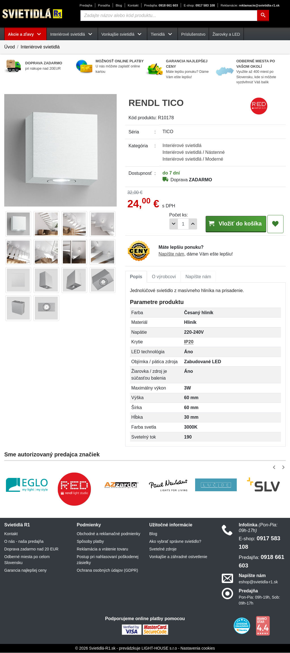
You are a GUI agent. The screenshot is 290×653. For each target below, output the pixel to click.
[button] (275, 467)
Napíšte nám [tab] (198, 277)
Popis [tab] (136, 277)
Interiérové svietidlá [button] (72, 34)
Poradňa (104, 5)
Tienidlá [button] (162, 34)
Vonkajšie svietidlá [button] (122, 34)
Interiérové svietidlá (40, 46)
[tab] (136, 277)
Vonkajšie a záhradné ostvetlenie (178, 557)
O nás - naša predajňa (24, 541)
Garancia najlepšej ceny (25, 570)
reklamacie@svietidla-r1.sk (250, 5)
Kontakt (133, 5)
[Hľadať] (263, 15)
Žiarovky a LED (226, 34)
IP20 (188, 342)
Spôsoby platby (90, 541)
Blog (119, 5)
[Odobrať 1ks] (165, 223)
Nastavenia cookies (197, 648)
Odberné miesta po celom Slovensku (27, 560)
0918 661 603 (161, 5)
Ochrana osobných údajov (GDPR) (107, 570)
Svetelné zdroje (163, 549)
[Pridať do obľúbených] (275, 224)
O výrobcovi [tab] (164, 277)
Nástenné (215, 152)
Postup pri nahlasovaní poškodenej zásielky (107, 560)
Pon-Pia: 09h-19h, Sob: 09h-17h (259, 600)
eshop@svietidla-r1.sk (258, 582)
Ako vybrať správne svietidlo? (175, 541)
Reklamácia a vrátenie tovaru (102, 549)
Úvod (9, 46)
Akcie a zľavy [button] (25, 34)
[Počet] (174, 223)
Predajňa (86, 5)
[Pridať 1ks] (184, 223)
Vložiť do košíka (231, 223)
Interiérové (182, 145)
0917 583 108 (199, 5)
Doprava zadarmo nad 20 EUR (31, 549)
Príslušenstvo (193, 34)
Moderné (214, 159)
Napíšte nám (171, 254)
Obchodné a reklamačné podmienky (108, 534)
